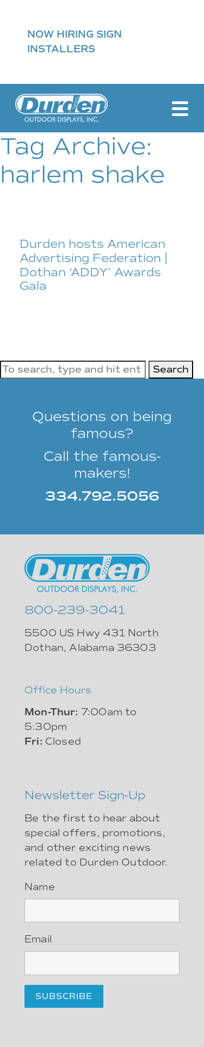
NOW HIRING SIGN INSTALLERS (74, 41)
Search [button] (171, 369)
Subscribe (63, 996)
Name (39, 887)
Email (38, 939)
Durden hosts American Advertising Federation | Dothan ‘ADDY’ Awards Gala (94, 265)
